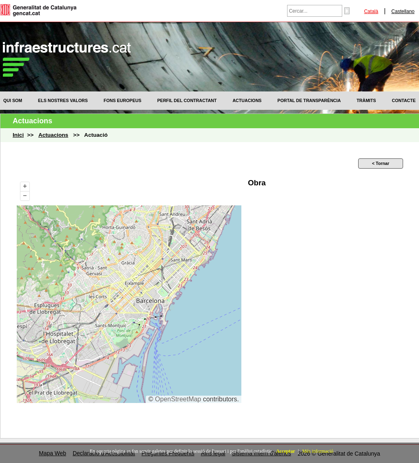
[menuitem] (12, 100)
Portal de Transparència (309, 100)
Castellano (403, 11)
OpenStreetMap (178, 399)
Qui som (12, 100)
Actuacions (246, 100)
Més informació (317, 451)
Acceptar (285, 451)
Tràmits (366, 100)
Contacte (404, 100)
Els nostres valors (63, 100)
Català (371, 11)
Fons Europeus (122, 100)
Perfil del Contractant (187, 100)
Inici (18, 135)
